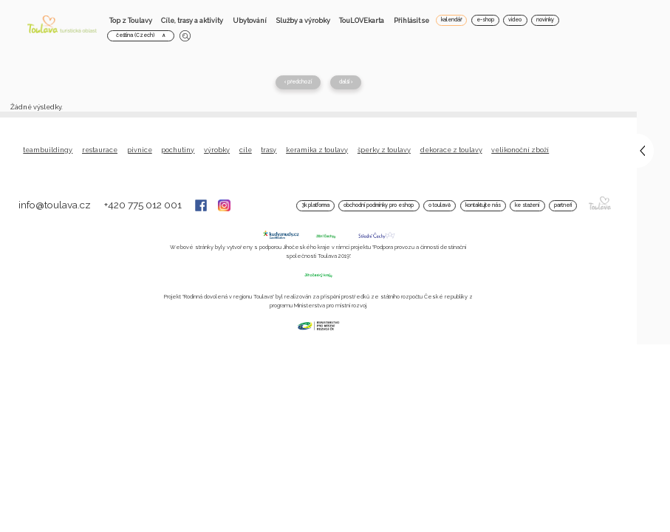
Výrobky (217, 150)
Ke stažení (527, 205)
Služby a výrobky (303, 20)
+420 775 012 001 (144, 205)
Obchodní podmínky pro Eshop (378, 205)
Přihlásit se (411, 20)
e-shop (485, 20)
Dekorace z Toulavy (451, 150)
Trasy (268, 150)
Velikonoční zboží (520, 150)
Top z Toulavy (130, 20)
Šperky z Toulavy (384, 150)
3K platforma (315, 205)
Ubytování (250, 20)
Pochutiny (177, 150)
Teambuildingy (47, 150)
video (515, 20)
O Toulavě (439, 205)
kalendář (451, 20)
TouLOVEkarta (361, 20)
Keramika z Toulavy (317, 150)
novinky (545, 20)
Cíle (245, 150)
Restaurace (99, 150)
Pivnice (139, 150)
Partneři (563, 205)
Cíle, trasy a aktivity (192, 20)
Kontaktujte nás (483, 205)
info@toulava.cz (55, 205)
